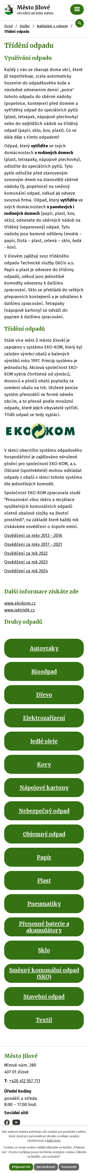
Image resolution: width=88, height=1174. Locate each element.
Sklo (44, 950)
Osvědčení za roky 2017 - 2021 (33, 544)
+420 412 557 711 (24, 1080)
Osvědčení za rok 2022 (26, 553)
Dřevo (44, 694)
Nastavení (68, 1167)
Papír (44, 857)
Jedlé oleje (44, 741)
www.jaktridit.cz (19, 610)
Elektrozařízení (44, 718)
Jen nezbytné (46, 1167)
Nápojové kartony (44, 787)
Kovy (44, 764)
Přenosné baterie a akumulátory (44, 926)
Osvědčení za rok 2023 (26, 562)
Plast (44, 880)
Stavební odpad (44, 996)
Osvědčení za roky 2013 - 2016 (33, 535)
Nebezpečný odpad (44, 811)
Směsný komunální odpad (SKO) (44, 973)
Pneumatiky (44, 903)
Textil (44, 1020)
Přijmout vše (21, 1167)
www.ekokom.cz (20, 603)
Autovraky (44, 648)
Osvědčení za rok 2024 (26, 571)
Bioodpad (44, 671)
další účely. (54, 1140)
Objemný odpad (44, 834)
